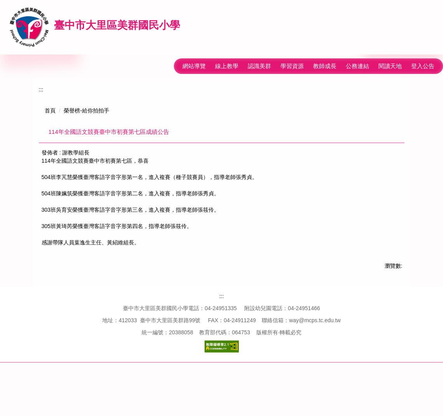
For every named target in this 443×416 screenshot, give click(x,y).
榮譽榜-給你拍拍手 (86, 110)
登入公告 (422, 66)
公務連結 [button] (357, 66)
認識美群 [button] (259, 66)
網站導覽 (167, 66)
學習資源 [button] (292, 66)
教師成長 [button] (324, 66)
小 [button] (367, 155)
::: (143, 66)
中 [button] (382, 155)
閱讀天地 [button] (390, 66)
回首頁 (229, 66)
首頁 (50, 110)
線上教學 (200, 66)
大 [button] (397, 155)
